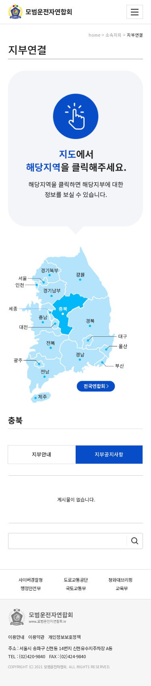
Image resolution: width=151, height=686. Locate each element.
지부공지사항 (109, 454)
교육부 (122, 588)
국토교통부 (76, 588)
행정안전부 (31, 588)
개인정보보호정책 (64, 637)
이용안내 (16, 637)
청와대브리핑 (120, 579)
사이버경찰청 (31, 579)
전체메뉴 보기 (135, 12)
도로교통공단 (76, 579)
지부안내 (41, 454)
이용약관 (36, 637)
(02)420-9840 (32, 656)
